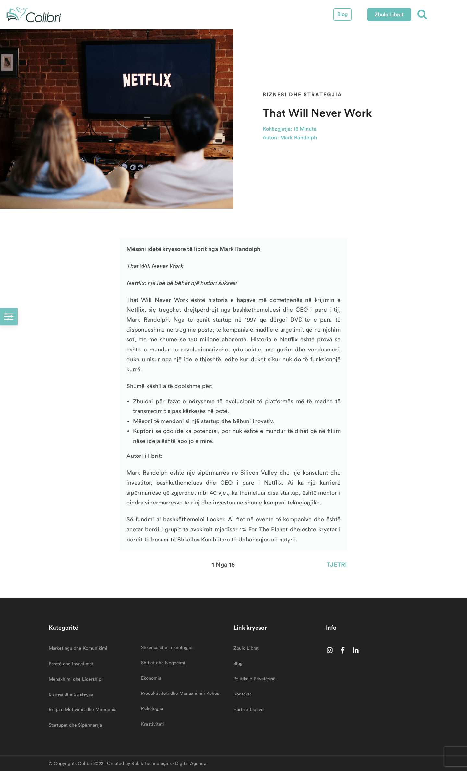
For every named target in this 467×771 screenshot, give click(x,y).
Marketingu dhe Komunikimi (78, 648)
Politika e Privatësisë (255, 679)
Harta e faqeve (249, 709)
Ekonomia (151, 678)
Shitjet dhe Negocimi (163, 663)
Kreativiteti (152, 724)
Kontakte (243, 694)
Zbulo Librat (246, 648)
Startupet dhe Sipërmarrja (75, 725)
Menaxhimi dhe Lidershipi (75, 679)
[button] (389, 14)
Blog (342, 14)
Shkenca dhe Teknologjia (166, 648)
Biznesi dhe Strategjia (302, 94)
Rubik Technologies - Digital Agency (168, 763)
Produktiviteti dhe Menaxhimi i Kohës (180, 693)
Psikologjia (152, 708)
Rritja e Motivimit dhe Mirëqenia (82, 709)
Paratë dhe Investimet (71, 664)
